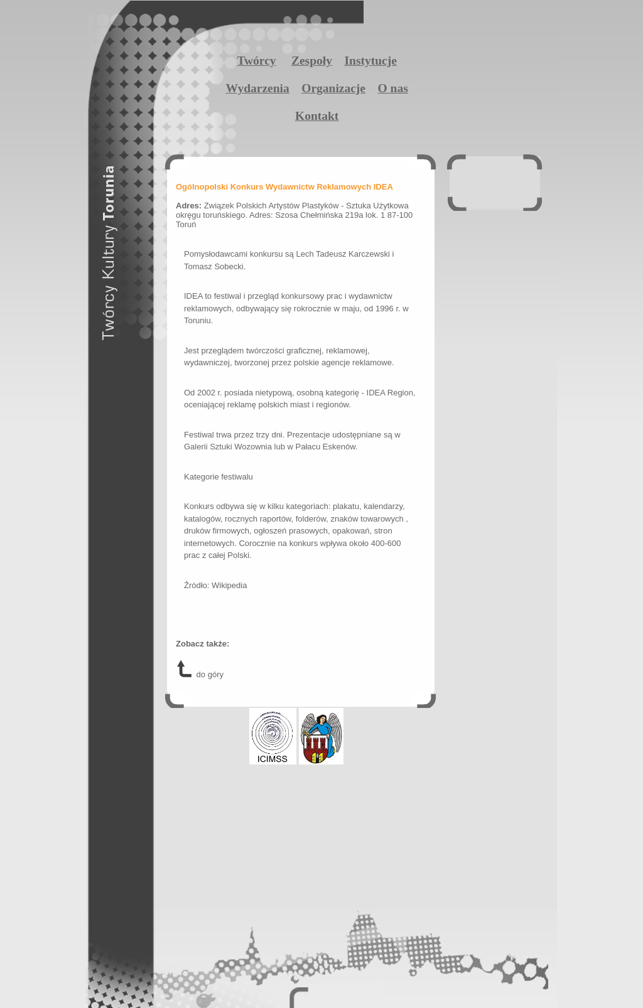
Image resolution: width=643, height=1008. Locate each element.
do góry (200, 674)
